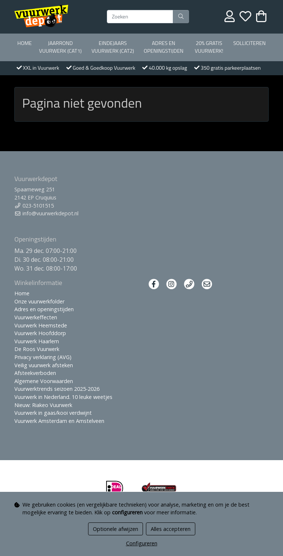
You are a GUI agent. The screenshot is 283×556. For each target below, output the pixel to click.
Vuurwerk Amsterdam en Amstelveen (59, 420)
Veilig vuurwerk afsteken (43, 365)
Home (24, 43)
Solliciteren (249, 43)
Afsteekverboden (35, 372)
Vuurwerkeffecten (35, 317)
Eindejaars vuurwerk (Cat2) (112, 47)
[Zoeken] (140, 16)
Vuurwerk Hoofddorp (40, 333)
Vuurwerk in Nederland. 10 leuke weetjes (63, 396)
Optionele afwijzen (115, 528)
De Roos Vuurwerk (36, 348)
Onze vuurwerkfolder (39, 301)
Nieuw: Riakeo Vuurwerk (43, 405)
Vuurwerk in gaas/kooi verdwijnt (53, 412)
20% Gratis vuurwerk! (209, 47)
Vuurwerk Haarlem (36, 341)
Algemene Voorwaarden (43, 381)
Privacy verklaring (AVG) (42, 357)
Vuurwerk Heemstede (40, 325)
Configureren (141, 543)
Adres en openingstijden (164, 47)
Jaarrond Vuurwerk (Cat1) (60, 47)
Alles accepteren (171, 528)
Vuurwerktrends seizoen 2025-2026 (56, 388)
